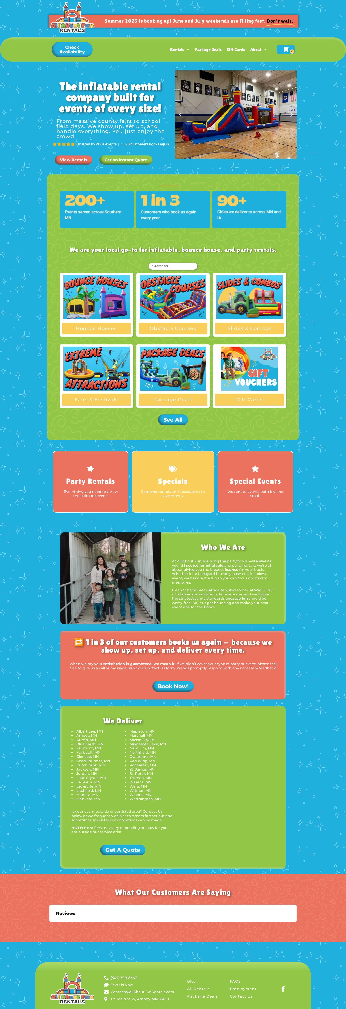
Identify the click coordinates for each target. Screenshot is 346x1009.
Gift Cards (236, 49)
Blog (192, 981)
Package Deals (208, 49)
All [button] (169, 179)
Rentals (180, 49)
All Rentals (198, 989)
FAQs (235, 981)
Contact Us (241, 996)
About (258, 49)
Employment (243, 989)
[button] (72, 49)
